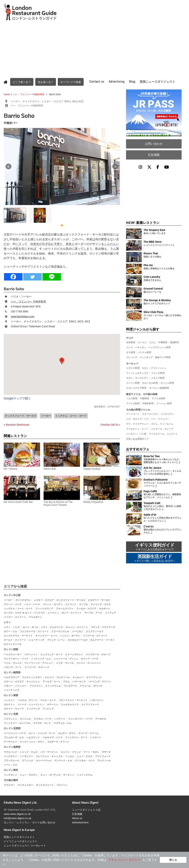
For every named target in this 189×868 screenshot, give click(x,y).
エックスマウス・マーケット (18, 635)
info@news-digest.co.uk (17, 818)
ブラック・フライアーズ (103, 627)
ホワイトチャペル (13, 644)
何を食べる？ (45, 82)
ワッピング (48, 708)
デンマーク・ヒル (63, 760)
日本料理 (130, 342)
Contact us (96, 81)
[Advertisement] (94, 47)
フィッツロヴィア (44, 608)
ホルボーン (104, 608)
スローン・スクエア (14, 681)
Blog (132, 81)
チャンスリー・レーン (46, 635)
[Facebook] (13, 276)
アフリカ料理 (158, 398)
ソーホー (46, 415)
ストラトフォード (90, 704)
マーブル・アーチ (93, 612)
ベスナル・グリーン (28, 700)
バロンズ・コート (13, 667)
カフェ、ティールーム (162, 424)
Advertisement (80, 822)
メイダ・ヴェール (65, 662)
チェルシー (78, 677)
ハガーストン (97, 700)
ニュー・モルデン (29, 774)
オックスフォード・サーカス (20, 415)
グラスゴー (9, 785)
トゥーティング (11, 690)
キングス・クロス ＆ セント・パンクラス (24, 612)
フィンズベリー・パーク (80, 718)
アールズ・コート (51, 681)
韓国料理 (174, 342)
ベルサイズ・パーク (53, 737)
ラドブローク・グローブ (98, 654)
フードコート (133, 414)
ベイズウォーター (13, 654)
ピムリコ (49, 677)
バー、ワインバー (22, 94)
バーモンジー (26, 756)
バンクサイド (10, 756)
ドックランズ (33, 708)
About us (77, 818)
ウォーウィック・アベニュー (38, 662)
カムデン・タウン (67, 733)
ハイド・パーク (32, 604)
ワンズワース (70, 685)
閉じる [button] (173, 859)
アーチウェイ (10, 741)
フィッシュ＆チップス (137, 373)
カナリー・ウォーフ (14, 708)
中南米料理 (38, 94)
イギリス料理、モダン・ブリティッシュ (146, 368)
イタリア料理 (157, 378)
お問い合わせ (154, 143)
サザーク (106, 752)
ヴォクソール (63, 677)
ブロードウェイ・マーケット (73, 700)
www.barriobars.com (22, 316)
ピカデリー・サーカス (99, 600)
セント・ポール (30, 627)
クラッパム (85, 685)
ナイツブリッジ (94, 677)
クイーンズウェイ (74, 654)
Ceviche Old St (109, 424)
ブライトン (62, 785)
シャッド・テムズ (29, 752)
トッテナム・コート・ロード (71, 415)
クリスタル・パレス (85, 760)
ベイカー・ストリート (15, 617)
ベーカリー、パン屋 (136, 434)
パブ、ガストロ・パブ (137, 419)
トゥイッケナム (84, 774)
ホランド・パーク (90, 658)
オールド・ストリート (15, 639)
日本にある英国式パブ (137, 439)
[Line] (51, 276)
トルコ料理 (131, 398)
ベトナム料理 (144, 352)
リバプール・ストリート (95, 635)
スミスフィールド (95, 631)
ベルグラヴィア (11, 677)
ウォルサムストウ (70, 704)
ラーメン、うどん (147, 342)
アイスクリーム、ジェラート (163, 434)
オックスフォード (45, 785)
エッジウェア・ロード (51, 654)
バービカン (77, 631)
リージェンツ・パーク (15, 733)
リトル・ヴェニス (13, 662)
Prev (8, 166)
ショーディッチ (36, 639)
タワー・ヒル (10, 631)
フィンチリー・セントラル (17, 723)
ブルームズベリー (65, 608)
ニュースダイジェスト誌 (86, 809)
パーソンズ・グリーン (100, 681)
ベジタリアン (167, 414)
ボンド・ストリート (72, 612)
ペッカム (69, 756)
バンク (16, 627)
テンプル (83, 604)
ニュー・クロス (84, 756)
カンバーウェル (43, 760)
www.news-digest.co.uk (17, 813)
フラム (66, 681)
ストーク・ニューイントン (31, 704)
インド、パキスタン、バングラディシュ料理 (148, 347)
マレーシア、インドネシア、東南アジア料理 (148, 357)
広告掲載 (154, 154)
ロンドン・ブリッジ (71, 752)
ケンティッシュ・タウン (32, 741)
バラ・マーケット (49, 752)
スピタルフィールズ (77, 639)
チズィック (43, 667)
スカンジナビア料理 (136, 388)
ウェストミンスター (32, 677)
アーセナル (100, 718)
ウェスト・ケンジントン (88, 662)
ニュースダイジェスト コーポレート (25, 845)
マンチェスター (25, 785)
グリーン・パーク (13, 604)
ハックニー (9, 700)
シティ (7, 627)
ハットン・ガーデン (70, 635)
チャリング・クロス (101, 604)
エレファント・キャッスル (49, 756)
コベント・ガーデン (53, 604)
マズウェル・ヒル (62, 723)
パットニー (21, 685)
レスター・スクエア (44, 600)
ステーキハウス (150, 414)
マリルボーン (35, 617)
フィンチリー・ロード (76, 737)
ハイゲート (59, 718)
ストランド (70, 604)
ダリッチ (98, 685)
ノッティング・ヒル (41, 658)
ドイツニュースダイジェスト (20, 841)
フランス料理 (157, 373)
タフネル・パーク (42, 718)
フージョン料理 (164, 403)
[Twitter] (32, 276)
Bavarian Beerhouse (17, 424)
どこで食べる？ (22, 82)
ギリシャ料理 (167, 383)
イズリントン (10, 718)
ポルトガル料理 (150, 383)
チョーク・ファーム (89, 733)
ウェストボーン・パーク (16, 658)
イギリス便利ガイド (154, 547)
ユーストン (53, 612)
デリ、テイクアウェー (137, 424)
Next (115, 166)
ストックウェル (53, 685)
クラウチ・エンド (42, 723)
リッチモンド (10, 774)
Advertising (116, 81)
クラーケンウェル (60, 631)
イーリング (29, 667)
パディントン (31, 654)
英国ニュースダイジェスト (157, 81)
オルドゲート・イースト (102, 639)
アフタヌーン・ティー (137, 429)
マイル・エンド (48, 700)
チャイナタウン (23, 600)
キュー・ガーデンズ (50, 774)
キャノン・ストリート (77, 627)
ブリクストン (36, 685)
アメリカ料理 (133, 403)
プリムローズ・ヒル (14, 737)
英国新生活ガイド (154, 558)
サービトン (68, 774)
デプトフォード (103, 756)
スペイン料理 (133, 383)
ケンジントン (33, 681)
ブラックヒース (11, 760)
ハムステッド (33, 737)
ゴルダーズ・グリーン (58, 741)
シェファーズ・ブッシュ (66, 658)
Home (7, 94)
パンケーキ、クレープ (162, 429)
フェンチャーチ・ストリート (34, 631)
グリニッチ (27, 760)
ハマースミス (79, 681)
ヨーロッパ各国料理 (159, 388)
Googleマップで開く (17, 398)
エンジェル (25, 718)
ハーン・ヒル (10, 764)
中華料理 (162, 342)
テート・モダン (91, 752)
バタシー (8, 685)
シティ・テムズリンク (52, 627)
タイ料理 (130, 352)
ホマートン (52, 704)
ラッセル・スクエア (86, 608)
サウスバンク (10, 752)
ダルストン (9, 704)
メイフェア (110, 612)
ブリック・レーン (56, 639)
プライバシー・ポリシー (124, 859)
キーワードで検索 (70, 82)
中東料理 (144, 398)
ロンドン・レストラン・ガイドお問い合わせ (29, 822)
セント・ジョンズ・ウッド (42, 733)
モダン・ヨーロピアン (137, 378)
